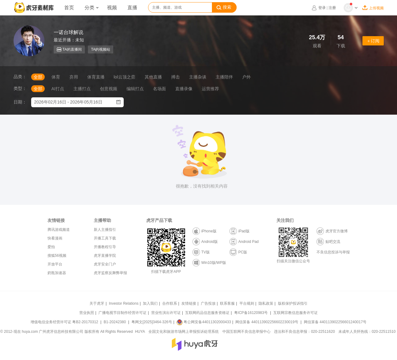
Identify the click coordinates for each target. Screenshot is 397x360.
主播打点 (82, 88)
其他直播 (153, 76)
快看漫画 (55, 238)
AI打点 (58, 88)
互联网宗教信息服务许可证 (295, 313)
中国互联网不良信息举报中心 (246, 331)
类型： (20, 88)
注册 (332, 8)
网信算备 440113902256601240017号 (335, 322)
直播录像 (183, 88)
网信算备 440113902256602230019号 (266, 322)
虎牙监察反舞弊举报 (110, 273)
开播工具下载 (105, 238)
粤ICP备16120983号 (251, 313)
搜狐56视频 (57, 255)
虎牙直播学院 (105, 255)
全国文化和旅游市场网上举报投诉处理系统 (183, 331)
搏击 (175, 76)
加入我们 (150, 303)
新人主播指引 (105, 229)
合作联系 (169, 303)
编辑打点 (135, 88)
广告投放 (208, 303)
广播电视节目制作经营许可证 (122, 313)
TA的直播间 (69, 49)
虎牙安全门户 (105, 264)
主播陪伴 (224, 76)
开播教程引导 (105, 247)
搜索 (224, 7)
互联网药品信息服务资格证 (207, 313)
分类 (92, 7)
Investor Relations (124, 303)
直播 (132, 7)
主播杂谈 (197, 76)
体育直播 (96, 76)
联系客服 (227, 303)
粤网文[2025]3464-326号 (151, 322)
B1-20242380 (115, 322)
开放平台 (55, 264)
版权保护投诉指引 (293, 303)
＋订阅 (372, 40)
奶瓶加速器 (57, 273)
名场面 (159, 88)
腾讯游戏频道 (59, 229)
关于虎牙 (96, 303)
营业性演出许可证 (166, 313)
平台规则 (246, 303)
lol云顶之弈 (124, 76)
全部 (38, 76)
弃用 (73, 76)
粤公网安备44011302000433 (203, 322)
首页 (69, 7)
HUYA (140, 331)
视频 (112, 7)
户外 (246, 76)
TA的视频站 (100, 49)
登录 (322, 8)
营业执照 (86, 313)
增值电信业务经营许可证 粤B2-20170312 (65, 322)
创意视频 (108, 88)
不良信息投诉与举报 (333, 252)
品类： (20, 76)
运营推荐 (210, 88)
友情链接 (188, 303)
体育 (56, 76)
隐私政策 (265, 303)
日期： (20, 102)
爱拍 (51, 247)
